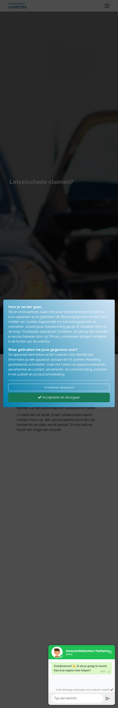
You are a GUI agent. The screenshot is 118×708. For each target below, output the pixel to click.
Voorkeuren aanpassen (59, 387)
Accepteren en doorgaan (59, 397)
